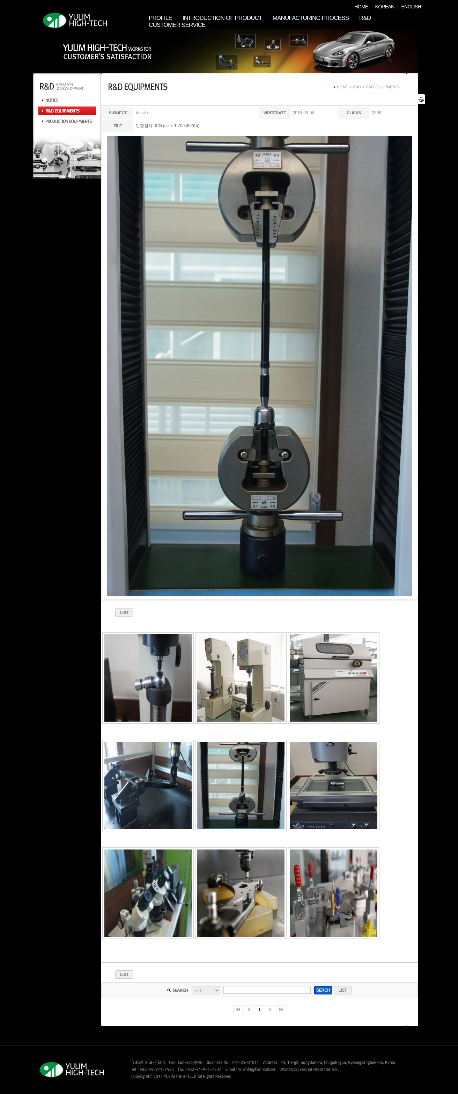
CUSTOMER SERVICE (177, 25)
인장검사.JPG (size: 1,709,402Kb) (167, 125)
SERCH (323, 990)
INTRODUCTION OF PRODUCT (222, 18)
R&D (365, 18)
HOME (361, 6)
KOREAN (384, 6)
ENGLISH (411, 6)
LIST (124, 612)
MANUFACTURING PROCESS (311, 18)
